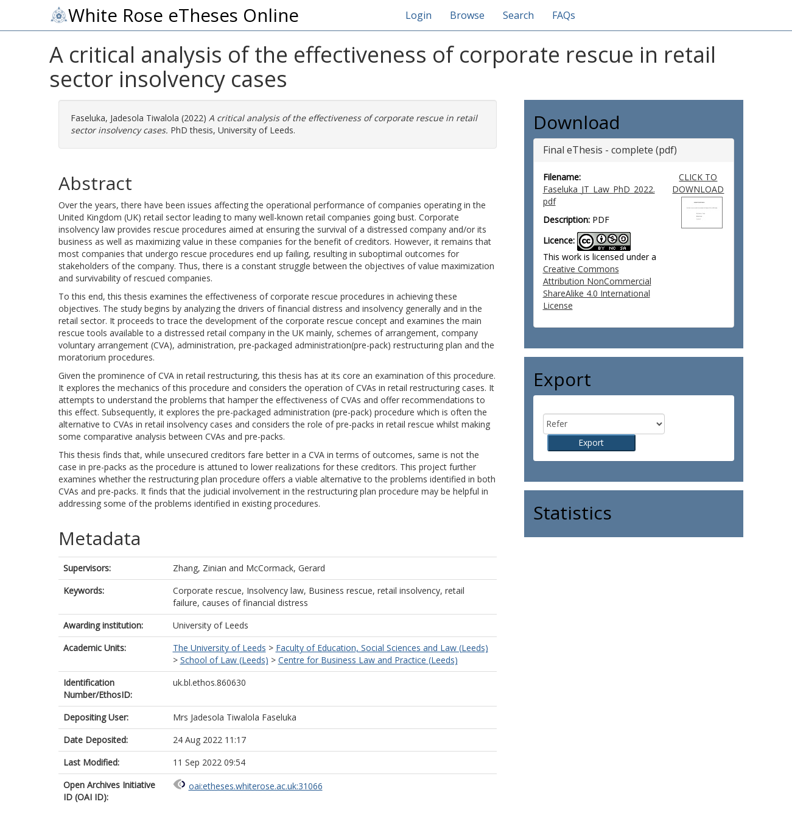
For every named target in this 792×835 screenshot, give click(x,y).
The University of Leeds (219, 648)
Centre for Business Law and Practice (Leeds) (368, 660)
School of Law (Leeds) (224, 660)
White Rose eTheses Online (174, 15)
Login (418, 15)
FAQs (563, 15)
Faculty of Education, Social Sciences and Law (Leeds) (382, 648)
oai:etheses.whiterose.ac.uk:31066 (256, 786)
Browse (467, 15)
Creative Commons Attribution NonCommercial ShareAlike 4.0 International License (597, 287)
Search (518, 15)
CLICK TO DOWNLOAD (698, 183)
